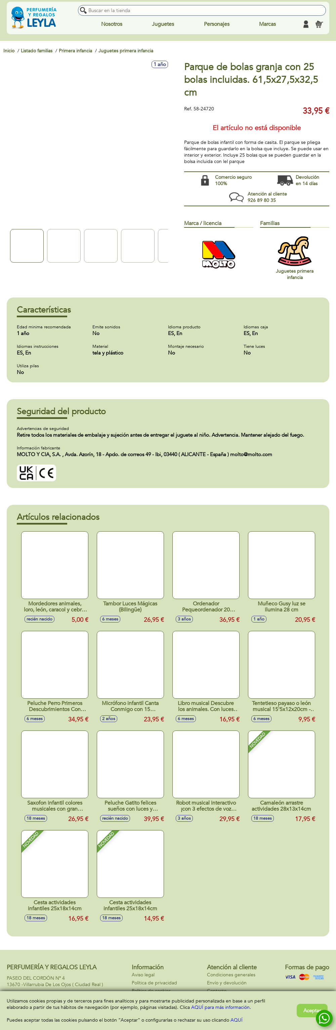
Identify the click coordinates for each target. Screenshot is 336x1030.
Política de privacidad (154, 983)
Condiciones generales (231, 975)
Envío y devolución (227, 983)
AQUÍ (236, 1020)
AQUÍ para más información (220, 1007)
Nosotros (111, 24)
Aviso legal (143, 975)
